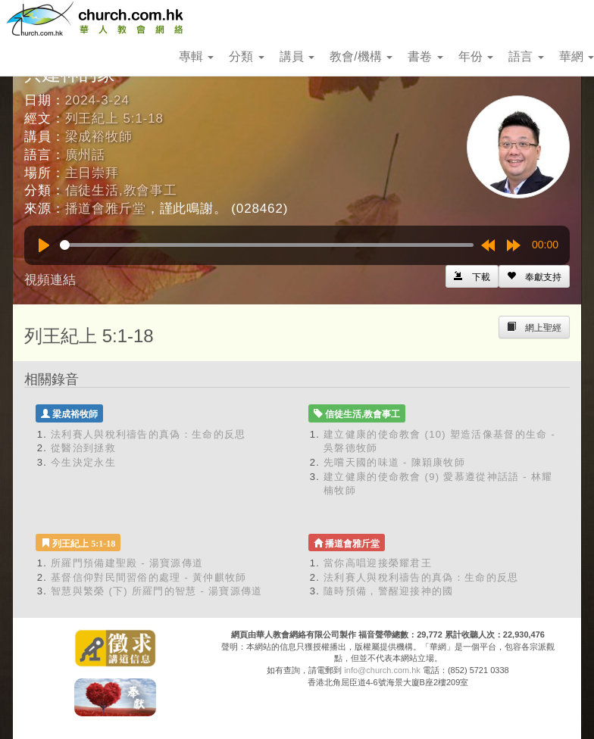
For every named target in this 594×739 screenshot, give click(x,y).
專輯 (196, 56)
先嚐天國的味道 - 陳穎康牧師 (394, 462)
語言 (525, 56)
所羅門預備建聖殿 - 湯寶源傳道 (127, 563)
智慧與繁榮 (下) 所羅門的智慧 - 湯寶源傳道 (157, 591)
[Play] (44, 245)
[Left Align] (534, 276)
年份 (475, 56)
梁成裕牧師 (99, 136)
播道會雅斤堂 (105, 208)
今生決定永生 (83, 462)
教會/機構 (361, 56)
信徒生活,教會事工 (121, 190)
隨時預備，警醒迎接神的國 (389, 591)
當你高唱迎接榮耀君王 (378, 563)
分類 (246, 56)
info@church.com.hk (382, 670)
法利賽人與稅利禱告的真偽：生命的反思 (148, 434)
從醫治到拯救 (83, 448)
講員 (297, 56)
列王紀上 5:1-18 (114, 118)
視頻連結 (50, 280)
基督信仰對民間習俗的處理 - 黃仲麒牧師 (149, 577)
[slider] (267, 245)
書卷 (425, 56)
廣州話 (85, 155)
